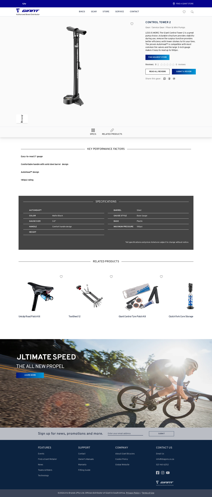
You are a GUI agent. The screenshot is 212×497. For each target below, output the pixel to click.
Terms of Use (148, 493)
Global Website (122, 465)
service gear (158, 27)
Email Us (160, 454)
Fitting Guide (84, 470)
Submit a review (183, 72)
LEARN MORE (30, 375)
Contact (81, 454)
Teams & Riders (45, 470)
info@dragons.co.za (165, 459)
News (40, 465)
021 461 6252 (162, 465)
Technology (43, 476)
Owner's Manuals (86, 459)
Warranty (82, 465)
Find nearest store (157, 57)
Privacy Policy (133, 493)
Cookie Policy (121, 459)
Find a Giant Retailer (47, 459)
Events (41, 454)
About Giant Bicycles (125, 454)
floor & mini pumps (175, 27)
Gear (147, 27)
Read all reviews (157, 72)
